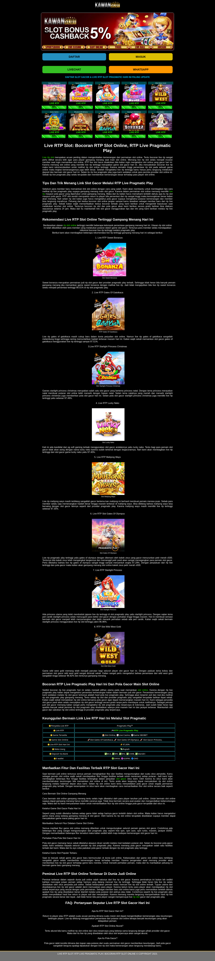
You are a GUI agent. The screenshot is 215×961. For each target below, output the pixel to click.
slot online (143, 690)
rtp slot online (69, 225)
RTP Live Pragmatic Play (88, 954)
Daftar (74, 56)
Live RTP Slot (65, 954)
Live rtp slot (48, 157)
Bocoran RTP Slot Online (120, 954)
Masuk (141, 56)
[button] (45, 31)
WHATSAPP (140, 69)
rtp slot (136, 897)
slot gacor (121, 779)
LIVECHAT (74, 69)
